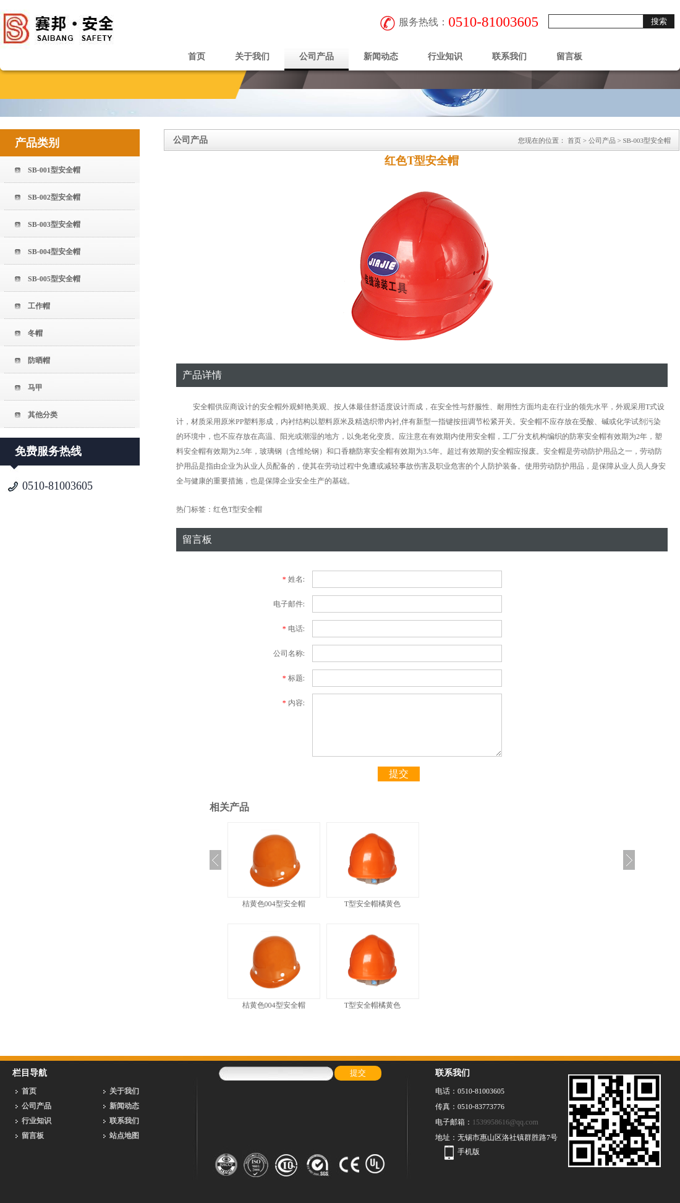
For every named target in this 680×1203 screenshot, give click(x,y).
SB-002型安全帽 (54, 197)
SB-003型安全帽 (54, 224)
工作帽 (39, 306)
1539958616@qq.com (505, 1122)
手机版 (468, 1151)
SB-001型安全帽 (54, 170)
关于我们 (252, 56)
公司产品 (316, 56)
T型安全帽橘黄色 (372, 903)
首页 (196, 56)
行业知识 (445, 56)
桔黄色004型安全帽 (273, 903)
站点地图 (124, 1135)
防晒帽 (39, 360)
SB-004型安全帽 (54, 251)
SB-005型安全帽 (54, 278)
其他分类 (42, 414)
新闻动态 (380, 56)
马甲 (35, 387)
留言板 (569, 56)
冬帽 (35, 333)
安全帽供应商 (214, 406)
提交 (399, 773)
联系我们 (509, 56)
